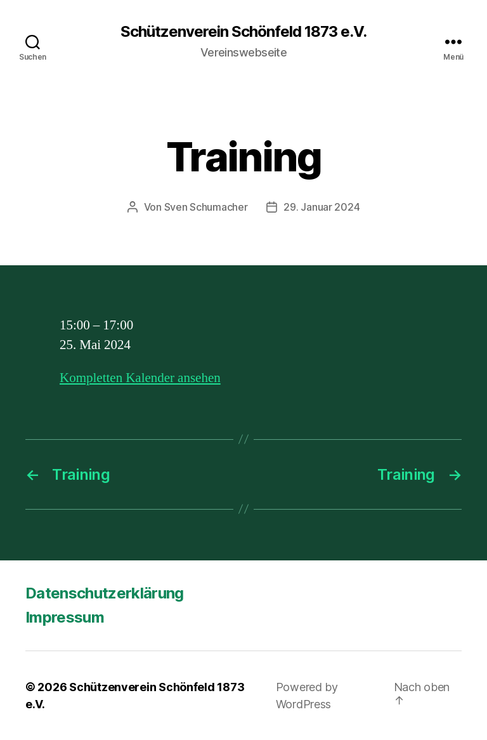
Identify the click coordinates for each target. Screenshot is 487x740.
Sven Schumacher (206, 207)
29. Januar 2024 (321, 207)
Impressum (64, 617)
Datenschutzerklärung (104, 593)
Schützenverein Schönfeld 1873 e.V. (243, 31)
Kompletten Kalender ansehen (140, 378)
